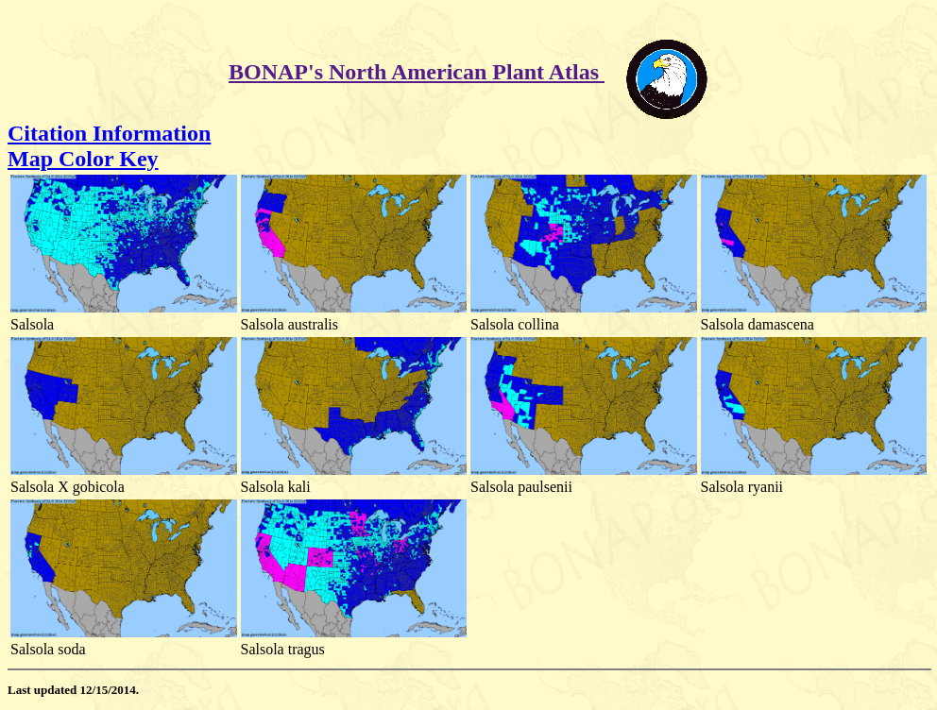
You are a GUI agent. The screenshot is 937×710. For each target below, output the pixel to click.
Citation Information (109, 133)
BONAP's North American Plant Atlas (417, 71)
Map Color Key (83, 158)
